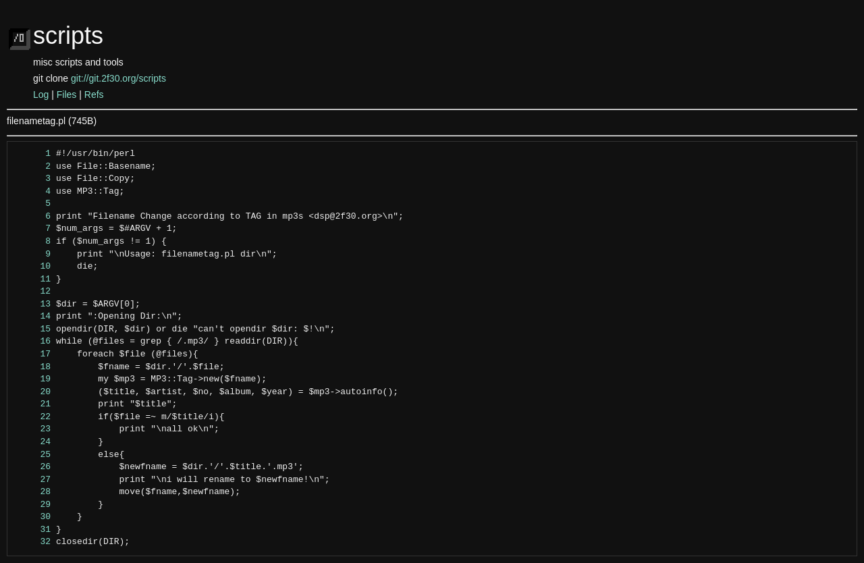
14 (32, 317)
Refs (94, 94)
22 (32, 417)
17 (32, 354)
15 (32, 329)
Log (41, 94)
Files (67, 94)
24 (32, 442)
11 (32, 279)
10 (32, 267)
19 (32, 379)
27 (32, 480)
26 (32, 467)
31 (32, 530)
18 (32, 367)
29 (32, 505)
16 (32, 342)
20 (32, 392)
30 (32, 517)
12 (32, 292)
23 (32, 429)
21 (32, 404)
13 (32, 304)
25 (32, 455)
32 (32, 542)
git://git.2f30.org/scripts (118, 78)
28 (32, 492)
